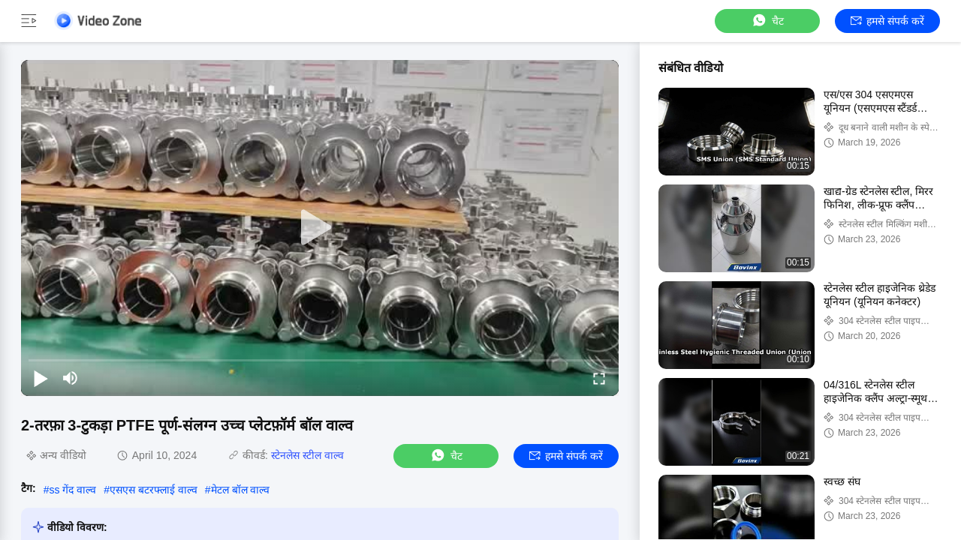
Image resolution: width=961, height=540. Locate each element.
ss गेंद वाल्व (72, 490)
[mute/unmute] (71, 378)
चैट (767, 20)
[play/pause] (41, 378)
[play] (320, 228)
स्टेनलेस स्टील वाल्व (307, 455)
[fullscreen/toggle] (599, 378)
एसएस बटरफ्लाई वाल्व (153, 490)
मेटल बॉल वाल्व (240, 490)
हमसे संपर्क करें (887, 21)
